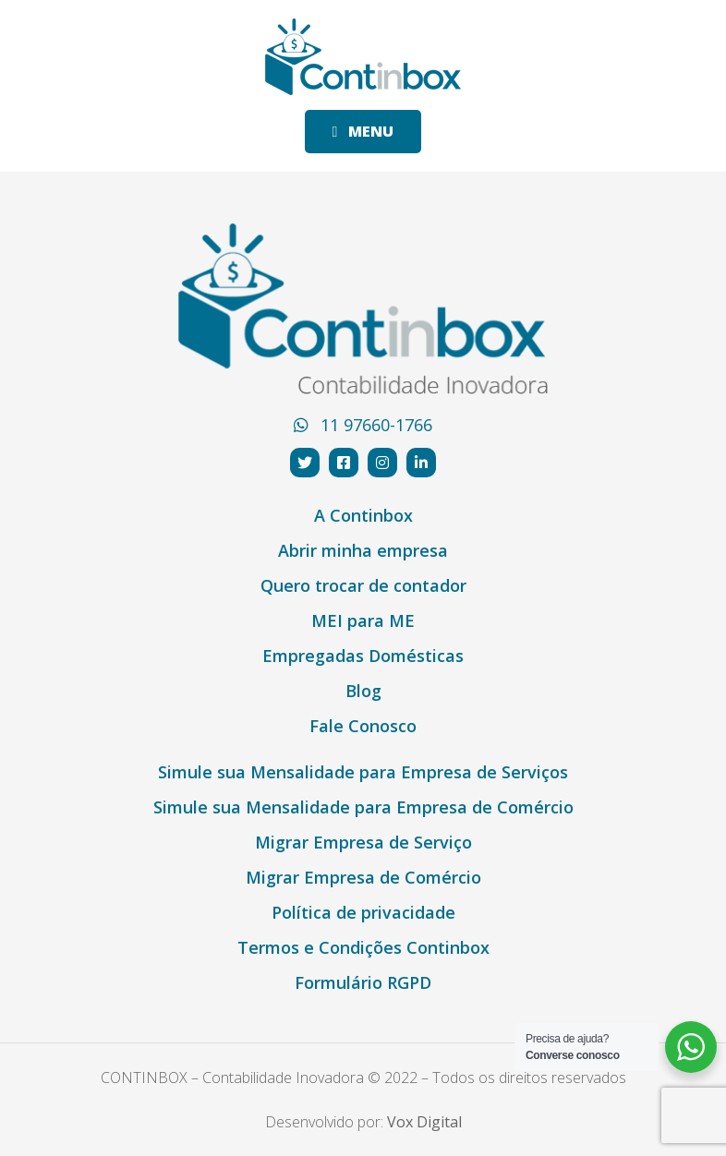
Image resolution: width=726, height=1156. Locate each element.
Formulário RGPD (363, 982)
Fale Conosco (363, 725)
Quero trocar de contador (363, 585)
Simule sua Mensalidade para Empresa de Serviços (363, 772)
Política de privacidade (363, 912)
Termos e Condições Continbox (363, 947)
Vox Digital (424, 1122)
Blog (363, 690)
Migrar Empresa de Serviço (363, 842)
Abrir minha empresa (363, 550)
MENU (363, 131)
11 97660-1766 (363, 424)
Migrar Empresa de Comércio (363, 877)
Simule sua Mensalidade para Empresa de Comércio (363, 807)
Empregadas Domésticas (363, 655)
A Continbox (363, 515)
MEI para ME (363, 620)
